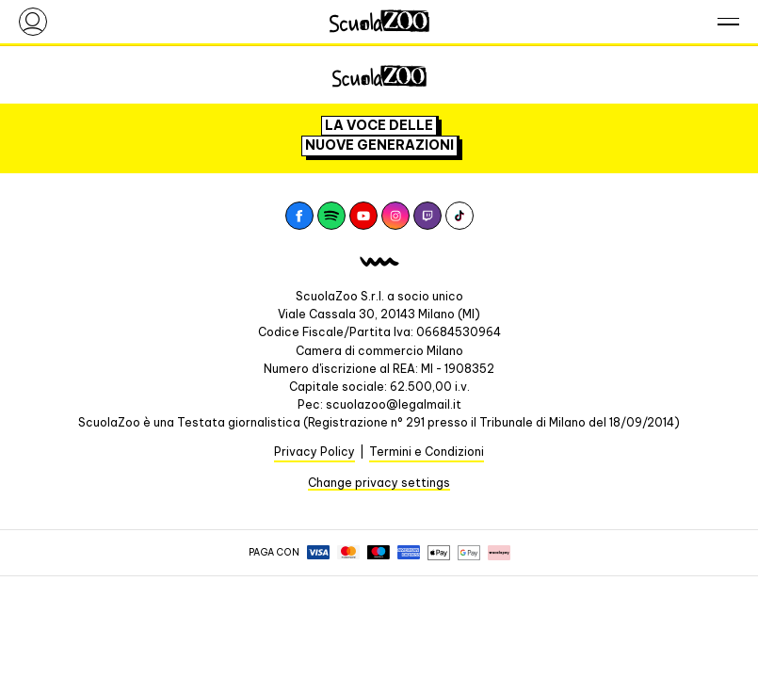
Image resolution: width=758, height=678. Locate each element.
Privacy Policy (314, 451)
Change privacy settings (379, 483)
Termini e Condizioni (426, 451)
